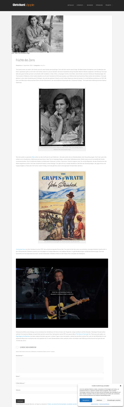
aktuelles (71, 5)
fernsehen (99, 5)
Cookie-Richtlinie (95, 404)
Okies (33, 157)
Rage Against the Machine (23, 336)
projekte (109, 5)
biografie (90, 5)
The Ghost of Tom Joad (82, 334)
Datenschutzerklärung (104, 404)
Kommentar (19, 355)
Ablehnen (99, 400)
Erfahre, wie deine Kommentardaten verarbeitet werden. (62, 404)
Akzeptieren (85, 400)
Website (18, 390)
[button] (120, 386)
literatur (80, 5)
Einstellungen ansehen (113, 400)
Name (18, 376)
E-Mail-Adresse (20, 383)
